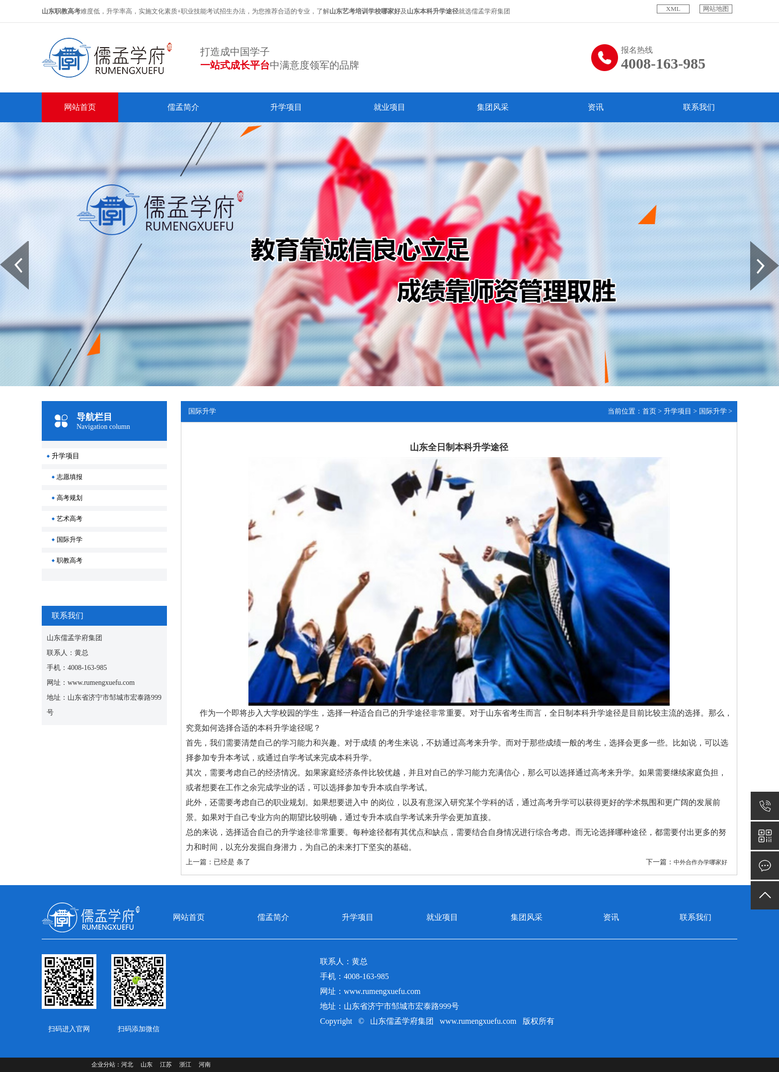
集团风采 (493, 107)
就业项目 (389, 107)
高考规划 (69, 497)
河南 (205, 1064)
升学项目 (286, 107)
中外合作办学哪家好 (700, 862)
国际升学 (69, 539)
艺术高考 (69, 518)
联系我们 (699, 107)
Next (756, 244)
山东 (147, 1064)
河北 (127, 1064)
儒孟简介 (183, 107)
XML (673, 8)
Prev (5, 244)
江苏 (166, 1064)
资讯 (596, 107)
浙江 (185, 1064)
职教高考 (69, 560)
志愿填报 (69, 477)
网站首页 (80, 107)
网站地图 (716, 8)
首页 (649, 411)
